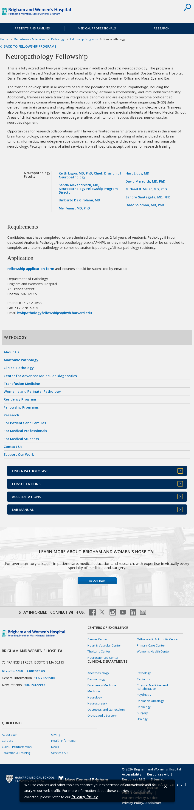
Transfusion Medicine (22, 383)
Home (4, 39)
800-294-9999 (34, 685)
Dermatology (96, 679)
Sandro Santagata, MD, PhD (148, 197)
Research (11, 415)
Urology (142, 719)
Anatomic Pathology (21, 360)
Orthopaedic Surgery (102, 715)
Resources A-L (158, 774)
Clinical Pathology (19, 367)
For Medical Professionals (25, 430)
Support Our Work (19, 454)
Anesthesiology (98, 673)
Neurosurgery (97, 703)
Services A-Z (59, 753)
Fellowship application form (30, 268)
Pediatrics (144, 679)
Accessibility (131, 774)
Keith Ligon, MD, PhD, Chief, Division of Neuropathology (90, 175)
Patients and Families (32, 28)
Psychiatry (144, 695)
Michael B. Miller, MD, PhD (146, 189)
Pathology (57, 39)
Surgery (142, 713)
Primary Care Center (151, 645)
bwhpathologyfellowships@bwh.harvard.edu (54, 312)
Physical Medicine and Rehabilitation (152, 687)
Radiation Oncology (150, 701)
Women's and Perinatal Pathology (32, 391)
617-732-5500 (12, 671)
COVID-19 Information (17, 747)
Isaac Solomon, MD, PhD (145, 205)
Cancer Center (97, 639)
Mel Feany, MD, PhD (74, 208)
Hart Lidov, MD (137, 173)
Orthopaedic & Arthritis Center (158, 639)
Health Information (64, 740)
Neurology (94, 697)
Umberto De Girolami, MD (79, 200)
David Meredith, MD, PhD (145, 181)
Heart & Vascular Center (104, 645)
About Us (11, 352)
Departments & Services (29, 39)
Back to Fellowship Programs (30, 46)
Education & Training (16, 753)
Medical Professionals (97, 28)
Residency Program (20, 399)
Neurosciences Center (102, 657)
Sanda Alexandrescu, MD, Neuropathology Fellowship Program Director (88, 189)
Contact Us (13, 446)
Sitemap (157, 779)
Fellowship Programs (84, 39)
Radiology (144, 707)
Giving (55, 735)
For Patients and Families (25, 423)
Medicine (93, 691)
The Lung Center (98, 651)
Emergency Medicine (101, 685)
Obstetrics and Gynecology (106, 709)
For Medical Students (21, 438)
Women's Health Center (153, 651)
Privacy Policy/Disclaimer (141, 803)
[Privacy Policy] (84, 796)
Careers (7, 740)
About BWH (97, 581)
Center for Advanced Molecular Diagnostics (40, 375)
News (55, 747)
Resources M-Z (133, 779)
